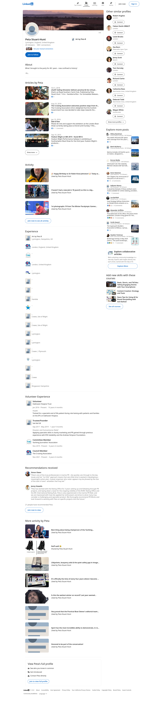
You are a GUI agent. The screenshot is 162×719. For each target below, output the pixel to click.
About (38, 690)
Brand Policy (117, 690)
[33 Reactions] (110, 218)
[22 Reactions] (109, 205)
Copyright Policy (106, 690)
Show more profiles (116, 122)
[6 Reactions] (108, 193)
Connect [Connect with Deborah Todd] (118, 106)
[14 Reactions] (109, 181)
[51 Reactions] (110, 243)
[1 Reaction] (108, 168)
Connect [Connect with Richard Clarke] (118, 85)
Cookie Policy (96, 690)
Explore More (122, 266)
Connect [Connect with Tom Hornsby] (118, 74)
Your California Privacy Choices (81, 690)
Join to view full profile (38, 681)
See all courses (114, 306)
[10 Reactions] (109, 142)
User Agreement (55, 690)
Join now (122, 4)
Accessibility (45, 690)
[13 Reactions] (109, 230)
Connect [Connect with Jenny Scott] (118, 64)
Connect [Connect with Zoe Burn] (118, 53)
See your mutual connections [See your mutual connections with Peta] (43, 49)
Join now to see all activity (38, 221)
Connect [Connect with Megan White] (118, 116)
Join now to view (34, 510)
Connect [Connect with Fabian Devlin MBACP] (118, 33)
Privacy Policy (66, 690)
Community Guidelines (30, 694)
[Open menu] (100, 33)
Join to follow (33, 55)
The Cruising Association (42, 453)
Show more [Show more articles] (32, 152)
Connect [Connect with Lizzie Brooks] (118, 43)
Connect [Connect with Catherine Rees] (118, 95)
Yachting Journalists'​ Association (45, 442)
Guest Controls (126, 690)
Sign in (134, 4)
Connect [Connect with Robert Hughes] (118, 22)
